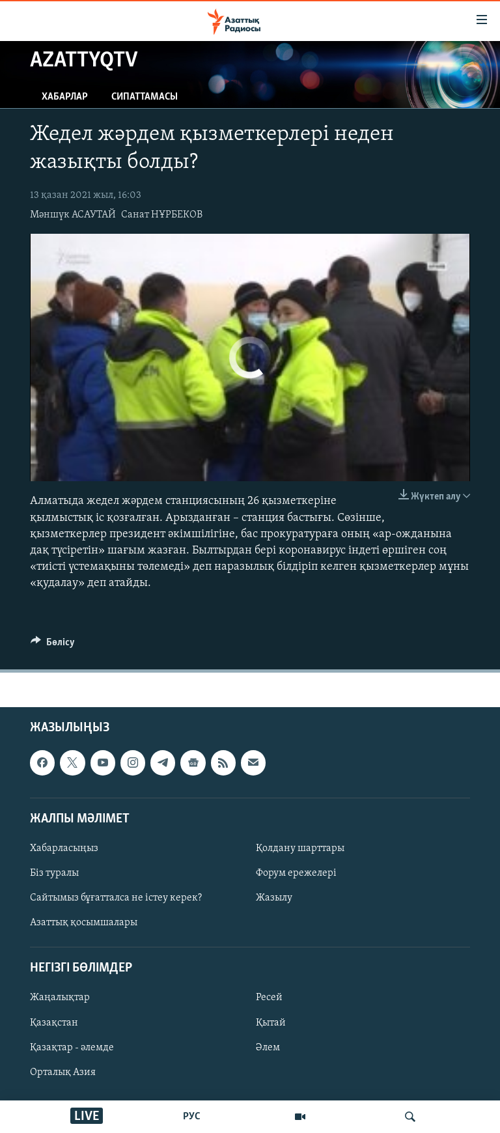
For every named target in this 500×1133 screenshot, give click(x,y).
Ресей (269, 997)
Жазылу (274, 898)
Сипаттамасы (144, 97)
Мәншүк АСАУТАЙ (73, 215)
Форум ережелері (296, 873)
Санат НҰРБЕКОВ (161, 215)
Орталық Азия (63, 1072)
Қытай (271, 1022)
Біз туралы (54, 873)
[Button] (53, 645)
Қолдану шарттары (300, 848)
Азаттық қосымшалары (83, 922)
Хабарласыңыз (64, 848)
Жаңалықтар (60, 997)
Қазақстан (54, 1022)
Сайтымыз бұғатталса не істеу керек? (116, 898)
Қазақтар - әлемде (72, 1047)
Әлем (268, 1047)
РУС (192, 1117)
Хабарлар (65, 97)
